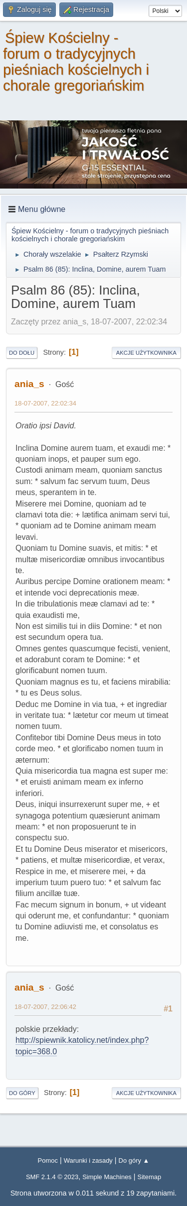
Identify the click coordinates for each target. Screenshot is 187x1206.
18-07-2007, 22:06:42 (45, 1006)
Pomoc (48, 1160)
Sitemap (150, 1177)
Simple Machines (107, 1177)
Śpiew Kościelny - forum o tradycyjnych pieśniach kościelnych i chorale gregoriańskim (76, 62)
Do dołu (21, 353)
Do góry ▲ (134, 1160)
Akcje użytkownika (146, 353)
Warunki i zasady (88, 1160)
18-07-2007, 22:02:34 (45, 403)
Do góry (22, 1093)
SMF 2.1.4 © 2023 (52, 1177)
